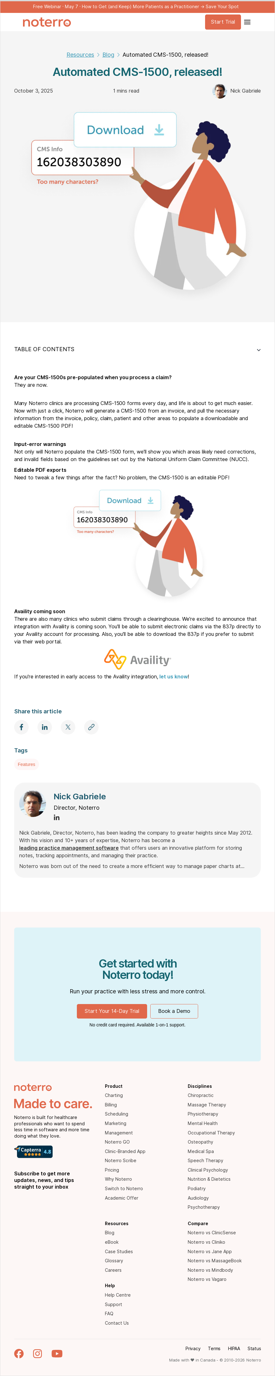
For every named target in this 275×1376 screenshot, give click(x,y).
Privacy (193, 1348)
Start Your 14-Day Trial (112, 1011)
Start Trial (223, 22)
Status (254, 1348)
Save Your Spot (222, 6)
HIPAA (234, 1348)
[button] (246, 22)
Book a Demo (174, 1011)
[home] (47, 22)
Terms (214, 1348)
